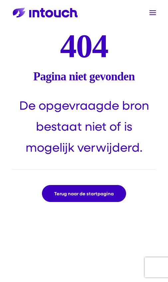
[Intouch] (45, 12)
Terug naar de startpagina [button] (84, 193)
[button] (152, 12)
